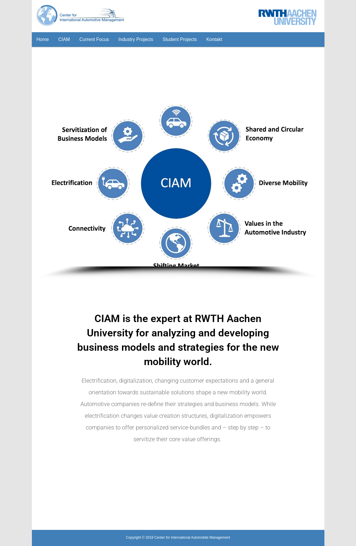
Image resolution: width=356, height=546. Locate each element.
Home (43, 39)
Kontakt (214, 39)
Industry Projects (135, 39)
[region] (178, 192)
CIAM (64, 39)
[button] (44, 186)
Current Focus (94, 39)
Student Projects (180, 39)
